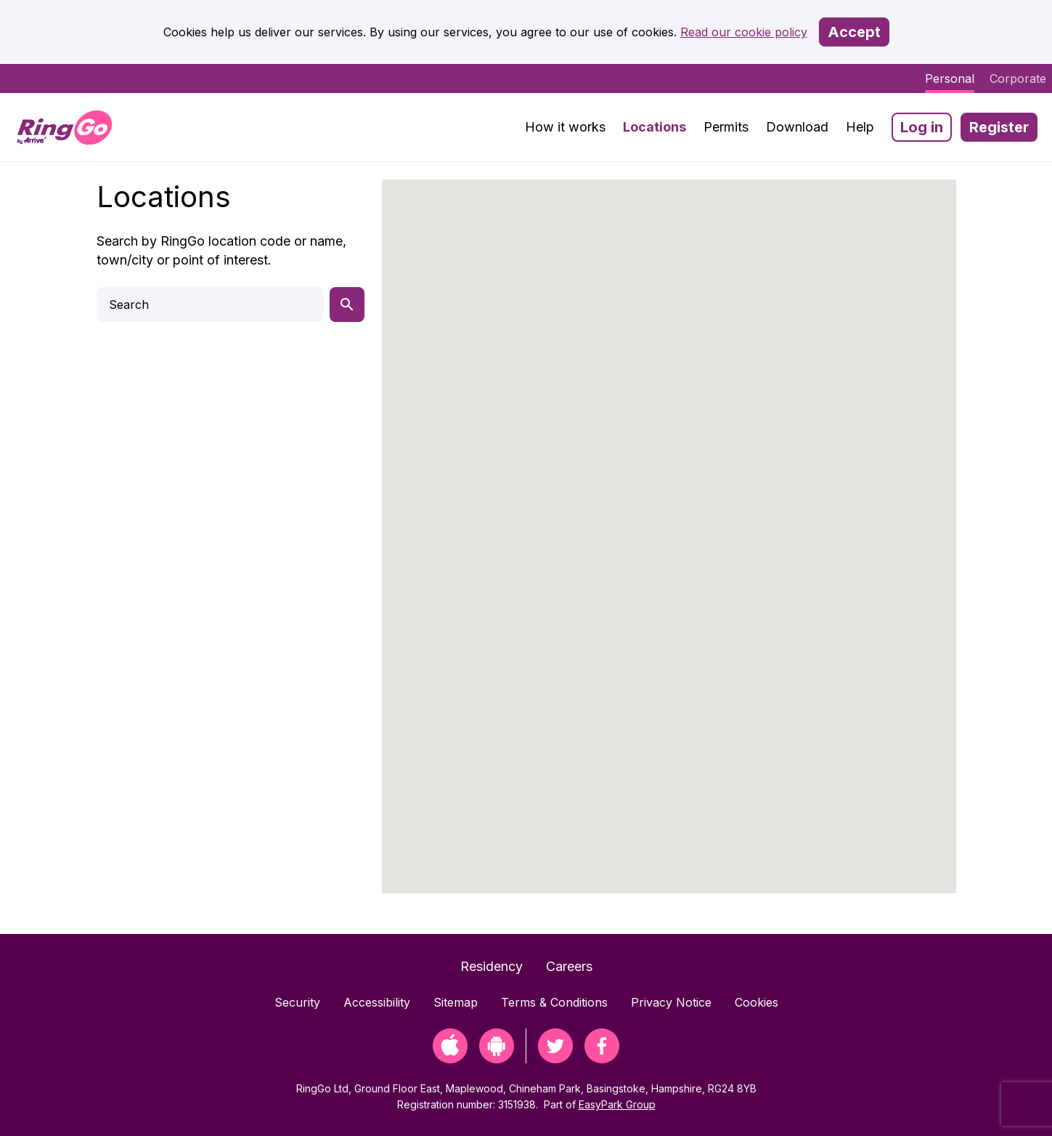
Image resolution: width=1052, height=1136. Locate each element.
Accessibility (376, 1002)
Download (797, 126)
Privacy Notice (671, 1002)
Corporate (1018, 78)
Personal (949, 78)
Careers (569, 966)
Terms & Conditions (554, 1002)
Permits (726, 126)
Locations (654, 126)
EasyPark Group (617, 1104)
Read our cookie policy (743, 32)
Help (860, 126)
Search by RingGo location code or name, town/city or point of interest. (221, 250)
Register (999, 127)
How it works (565, 126)
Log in (921, 127)
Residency (491, 966)
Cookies (756, 1002)
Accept (854, 32)
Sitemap (455, 1002)
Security (297, 1002)
